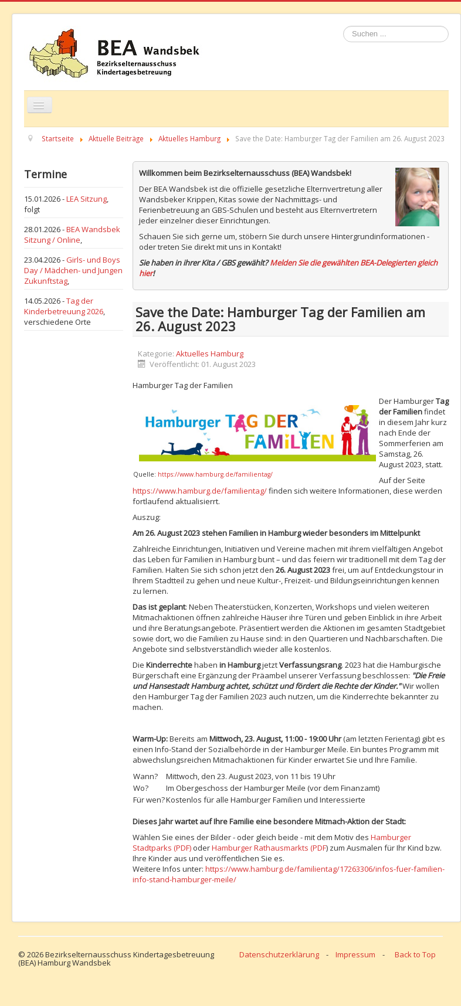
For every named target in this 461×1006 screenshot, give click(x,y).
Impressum (355, 954)
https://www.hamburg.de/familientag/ (215, 474)
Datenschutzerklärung (279, 954)
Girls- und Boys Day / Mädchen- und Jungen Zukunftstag (73, 270)
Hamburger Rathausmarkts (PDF (269, 847)
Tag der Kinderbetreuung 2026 (63, 306)
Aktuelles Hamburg (209, 353)
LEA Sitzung (86, 198)
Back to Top (415, 954)
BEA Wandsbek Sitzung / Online (72, 234)
